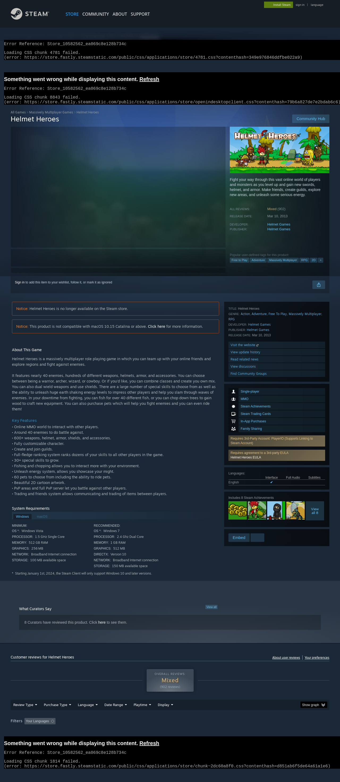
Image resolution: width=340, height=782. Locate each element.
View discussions (243, 518)
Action (245, 466)
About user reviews (286, 664)
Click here (156, 332)
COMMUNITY (95, 14)
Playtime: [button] (132, 731)
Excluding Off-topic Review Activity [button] (91, 731)
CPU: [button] (242, 731)
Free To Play (278, 466)
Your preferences (317, 664)
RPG (304, 266)
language (317, 5)
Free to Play (239, 266)
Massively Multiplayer (283, 266)
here (102, 629)
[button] (276, 379)
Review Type (23, 715)
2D (314, 266)
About (120, 14)
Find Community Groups (249, 525)
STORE (72, 14)
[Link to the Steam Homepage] (34, 18)
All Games (18, 119)
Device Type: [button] (283, 731)
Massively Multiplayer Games (51, 119)
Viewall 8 (315, 435)
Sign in (20, 289)
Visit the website (245, 497)
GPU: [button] (260, 731)
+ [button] (320, 266)
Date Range (113, 715)
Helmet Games (278, 231)
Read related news (244, 511)
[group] (170, 731)
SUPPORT (140, 14)
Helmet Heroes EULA (246, 382)
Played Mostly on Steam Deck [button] (170, 731)
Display (163, 715)
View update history (245, 504)
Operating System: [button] (215, 731)
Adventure (258, 266)
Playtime (140, 715)
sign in (300, 5)
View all (211, 613)
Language (86, 715)
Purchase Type (55, 715)
